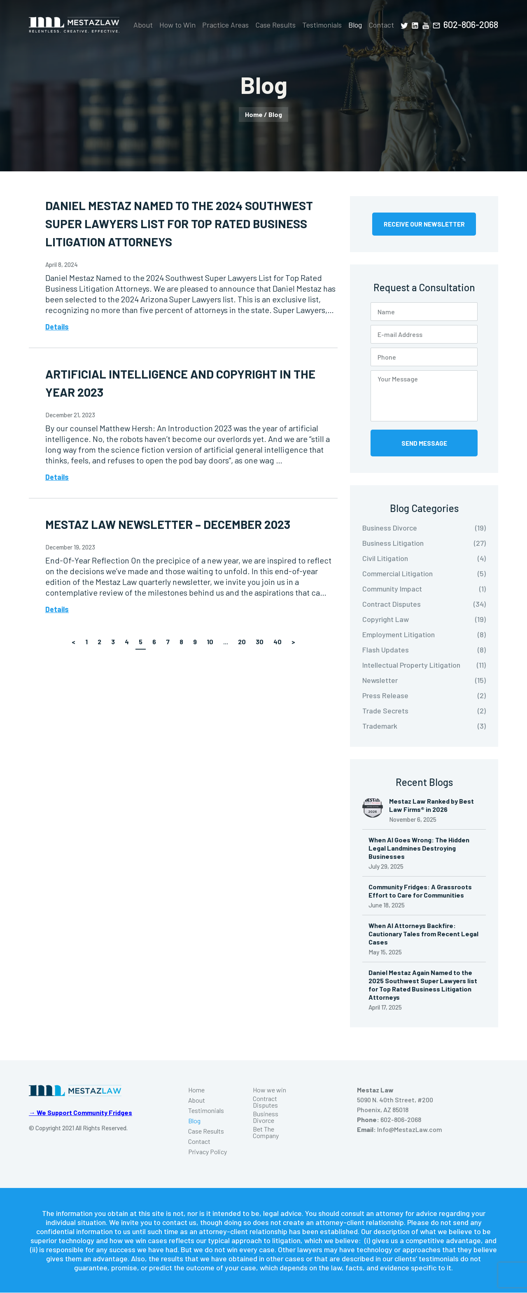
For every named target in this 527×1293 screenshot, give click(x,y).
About (143, 24)
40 (277, 641)
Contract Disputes (265, 1102)
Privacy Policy (207, 1152)
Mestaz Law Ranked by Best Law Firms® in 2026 (431, 805)
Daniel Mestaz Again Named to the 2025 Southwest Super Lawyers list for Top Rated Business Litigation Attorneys (422, 985)
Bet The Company (266, 1132)
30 (260, 641)
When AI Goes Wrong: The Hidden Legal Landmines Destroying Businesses (418, 848)
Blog (355, 24)
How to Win (177, 24)
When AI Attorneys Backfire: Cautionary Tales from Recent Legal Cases (423, 934)
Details (57, 326)
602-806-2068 (470, 24)
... (225, 641)
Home (254, 114)
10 (210, 641)
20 (242, 641)
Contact (381, 24)
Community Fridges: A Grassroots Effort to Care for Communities (420, 891)
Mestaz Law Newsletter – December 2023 (173, 524)
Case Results (275, 24)
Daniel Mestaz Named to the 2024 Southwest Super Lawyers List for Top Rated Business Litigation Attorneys (184, 223)
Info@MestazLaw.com (409, 1130)
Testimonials (322, 24)
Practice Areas (225, 24)
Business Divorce (265, 1117)
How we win (269, 1090)
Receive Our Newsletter (424, 224)
